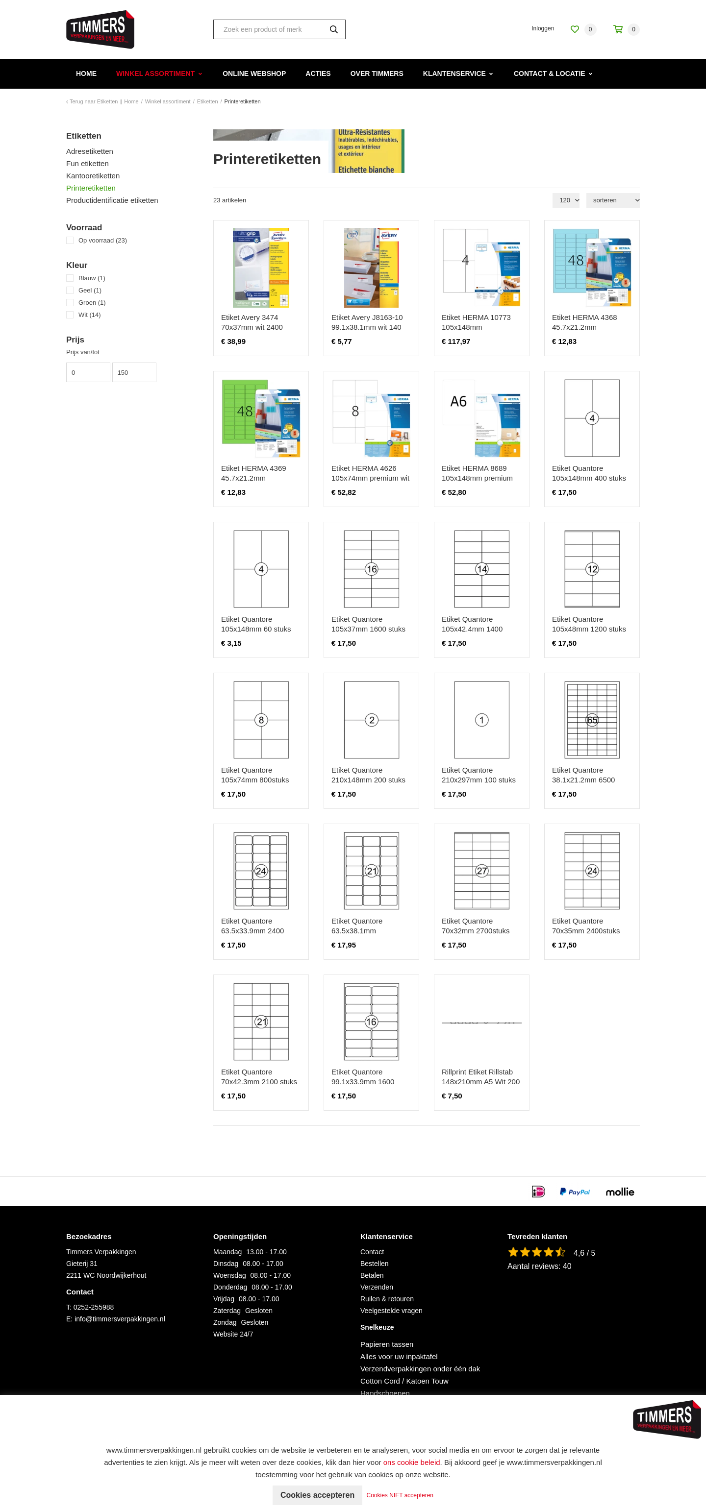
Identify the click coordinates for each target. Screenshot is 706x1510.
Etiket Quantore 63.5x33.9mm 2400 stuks (252, 931)
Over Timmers (377, 73)
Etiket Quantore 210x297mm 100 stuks (479, 775)
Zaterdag (227, 1311)
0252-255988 (94, 1307)
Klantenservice (454, 73)
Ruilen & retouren (387, 1299)
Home (86, 73)
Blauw (91, 278)
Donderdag (230, 1287)
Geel (89, 290)
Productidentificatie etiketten (112, 200)
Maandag (227, 1252)
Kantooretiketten (93, 175)
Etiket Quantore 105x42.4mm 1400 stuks (472, 629)
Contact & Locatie (549, 73)
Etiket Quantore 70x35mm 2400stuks (586, 926)
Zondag (224, 1322)
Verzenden (376, 1287)
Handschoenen (385, 1393)
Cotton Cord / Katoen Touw (404, 1381)
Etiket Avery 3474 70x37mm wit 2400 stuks (252, 327)
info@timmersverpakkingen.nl (120, 1319)
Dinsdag (225, 1263)
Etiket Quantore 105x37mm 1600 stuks (368, 624)
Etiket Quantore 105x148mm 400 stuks (589, 473)
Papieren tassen (386, 1344)
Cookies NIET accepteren (400, 1495)
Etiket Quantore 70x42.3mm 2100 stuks (259, 1077)
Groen (92, 302)
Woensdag (229, 1275)
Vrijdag (223, 1299)
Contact (372, 1252)
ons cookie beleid (411, 1462)
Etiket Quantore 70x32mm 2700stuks (475, 926)
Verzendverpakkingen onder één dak (420, 1368)
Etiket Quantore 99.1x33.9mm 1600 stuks (362, 1082)
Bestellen (374, 1263)
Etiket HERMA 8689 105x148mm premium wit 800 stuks (477, 478)
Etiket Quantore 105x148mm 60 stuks (256, 624)
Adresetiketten (89, 151)
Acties (317, 73)
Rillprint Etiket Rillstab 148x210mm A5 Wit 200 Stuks (481, 1082)
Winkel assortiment (155, 73)
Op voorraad (102, 240)
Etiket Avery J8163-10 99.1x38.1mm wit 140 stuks (367, 327)
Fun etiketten (87, 163)
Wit (89, 314)
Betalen (371, 1275)
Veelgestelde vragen (391, 1311)
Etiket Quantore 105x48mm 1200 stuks (589, 624)
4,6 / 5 (584, 1253)
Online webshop (254, 73)
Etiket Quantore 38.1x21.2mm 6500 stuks (583, 780)
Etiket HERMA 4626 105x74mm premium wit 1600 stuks (370, 478)
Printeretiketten (91, 188)
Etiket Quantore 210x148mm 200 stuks (368, 775)
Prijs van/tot (83, 352)
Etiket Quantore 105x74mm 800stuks (255, 775)
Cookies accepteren (317, 1495)
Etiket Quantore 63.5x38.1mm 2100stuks (356, 931)
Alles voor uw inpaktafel (399, 1356)
